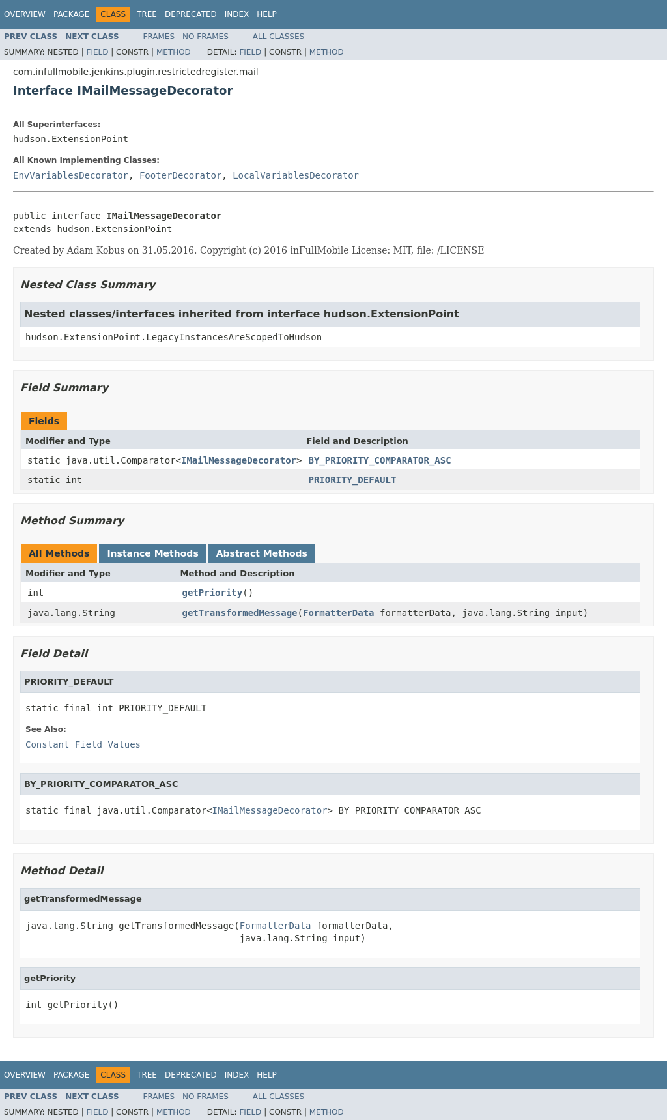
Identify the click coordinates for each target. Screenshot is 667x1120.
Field (97, 52)
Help (267, 14)
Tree (147, 14)
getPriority (212, 592)
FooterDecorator (180, 175)
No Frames (205, 36)
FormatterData (339, 613)
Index (237, 14)
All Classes (278, 36)
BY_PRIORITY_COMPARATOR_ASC (379, 460)
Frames (159, 36)
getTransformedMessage (240, 613)
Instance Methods (152, 553)
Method (173, 52)
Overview (25, 14)
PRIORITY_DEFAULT (352, 480)
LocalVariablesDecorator (296, 175)
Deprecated (191, 14)
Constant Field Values (83, 744)
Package (71, 14)
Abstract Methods (261, 553)
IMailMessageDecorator (238, 460)
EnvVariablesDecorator (70, 175)
